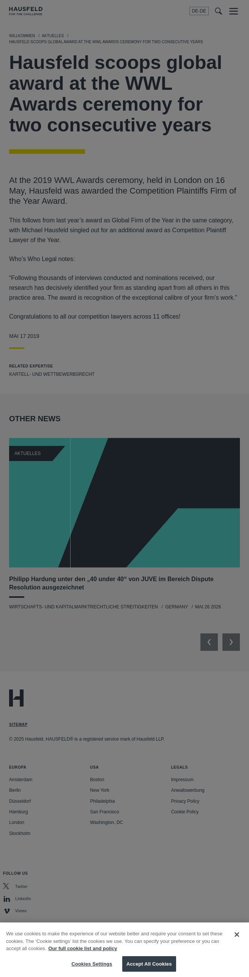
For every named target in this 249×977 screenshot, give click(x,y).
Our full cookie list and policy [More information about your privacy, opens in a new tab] (82, 957)
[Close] (237, 943)
